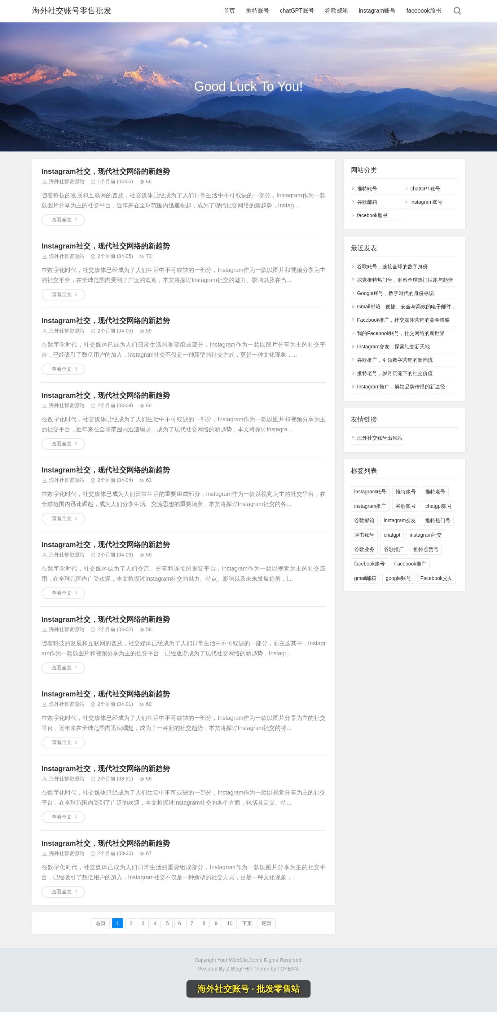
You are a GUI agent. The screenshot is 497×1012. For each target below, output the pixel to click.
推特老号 (435, 491)
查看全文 (62, 220)
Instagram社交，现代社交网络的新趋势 (105, 171)
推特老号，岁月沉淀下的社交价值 (395, 373)
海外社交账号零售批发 (71, 10)
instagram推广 (370, 506)
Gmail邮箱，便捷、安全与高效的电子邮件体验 (409, 306)
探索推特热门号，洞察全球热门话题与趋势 (405, 280)
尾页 (266, 923)
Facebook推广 (410, 564)
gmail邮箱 (365, 578)
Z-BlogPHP (238, 969)
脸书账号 (364, 535)
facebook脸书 (423, 11)
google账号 (398, 578)
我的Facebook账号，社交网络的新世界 (401, 333)
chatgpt (392, 535)
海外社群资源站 (66, 181)
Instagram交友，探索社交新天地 (393, 346)
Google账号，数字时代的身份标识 (395, 293)
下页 (247, 923)
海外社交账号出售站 (380, 438)
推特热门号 (437, 520)
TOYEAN (287, 969)
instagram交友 (400, 520)
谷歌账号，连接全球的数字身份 (392, 266)
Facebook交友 (437, 578)
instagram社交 (426, 535)
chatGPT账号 (297, 11)
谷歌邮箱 (336, 11)
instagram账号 (377, 11)
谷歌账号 (406, 506)
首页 (229, 11)
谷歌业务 (364, 549)
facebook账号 (369, 564)
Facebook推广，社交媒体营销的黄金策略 (403, 320)
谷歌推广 (394, 549)
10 (230, 923)
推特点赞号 (426, 549)
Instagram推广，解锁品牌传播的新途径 (401, 387)
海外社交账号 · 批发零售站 (248, 989)
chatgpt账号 (438, 506)
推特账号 (257, 11)
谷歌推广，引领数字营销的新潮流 (395, 360)
